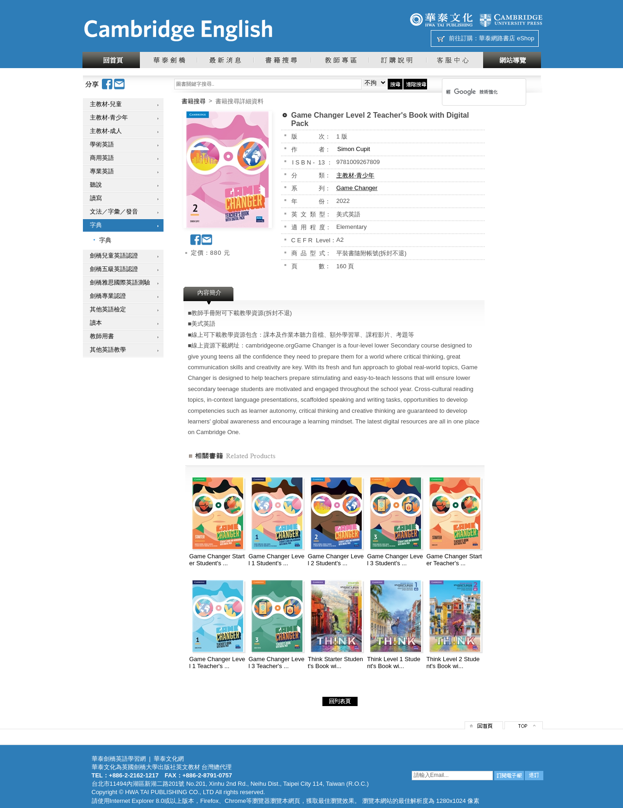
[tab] (209, 295)
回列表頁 (340, 701)
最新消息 (225, 60)
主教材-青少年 (109, 117)
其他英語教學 (108, 349)
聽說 (96, 184)
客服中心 (454, 60)
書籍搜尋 (282, 60)
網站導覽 (512, 60)
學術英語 (102, 144)
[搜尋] (472, 91)
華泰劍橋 (168, 60)
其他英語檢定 (108, 309)
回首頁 (111, 60)
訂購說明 (397, 60)
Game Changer (357, 187)
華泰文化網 (178, 30)
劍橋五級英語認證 (114, 268)
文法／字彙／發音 (114, 211)
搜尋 (395, 84)
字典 (96, 224)
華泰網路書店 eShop (506, 38)
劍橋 (510, 19)
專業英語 (102, 171)
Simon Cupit (353, 148)
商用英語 (102, 157)
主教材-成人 (106, 130)
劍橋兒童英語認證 (114, 255)
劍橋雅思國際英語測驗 (120, 282)
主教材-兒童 (106, 104)
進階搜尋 (415, 84)
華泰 (441, 19)
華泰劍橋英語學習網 (119, 758)
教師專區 (340, 60)
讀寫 (96, 198)
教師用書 (102, 336)
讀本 (96, 322)
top (523, 725)
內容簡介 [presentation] (209, 292)
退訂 (534, 775)
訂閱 (509, 775)
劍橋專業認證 (108, 295)
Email (119, 84)
